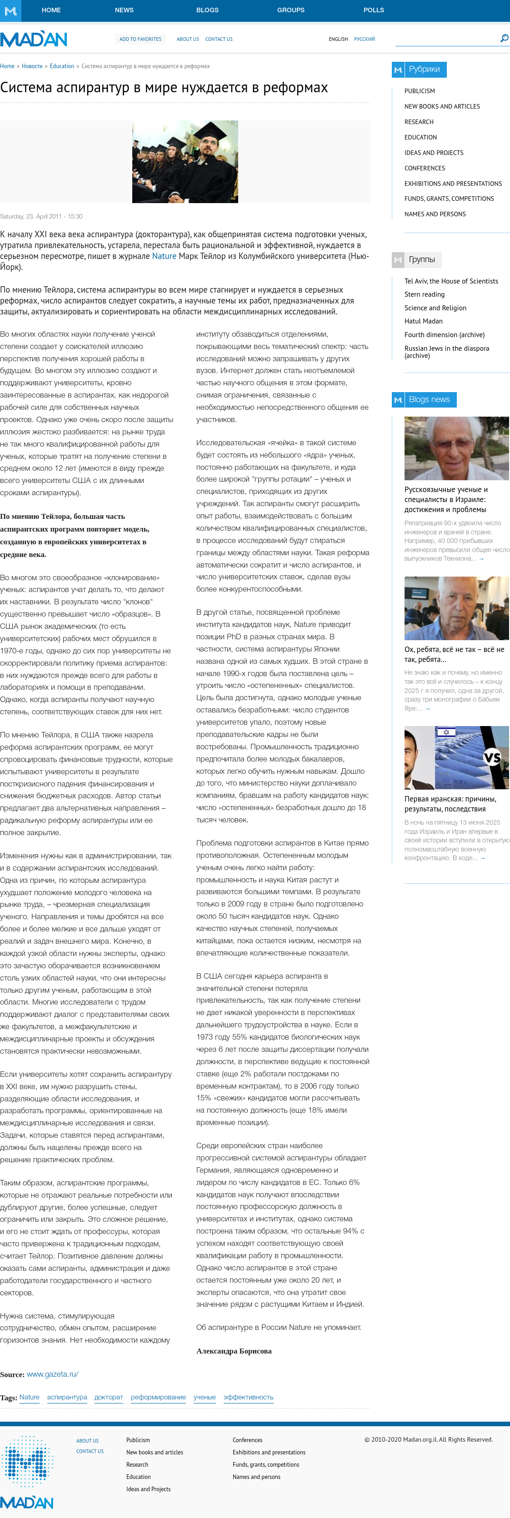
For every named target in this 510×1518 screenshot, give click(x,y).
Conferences (425, 168)
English (338, 39)
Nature (164, 255)
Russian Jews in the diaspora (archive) (447, 352)
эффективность (249, 1397)
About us (188, 39)
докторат (109, 1397)
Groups (291, 11)
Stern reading (425, 294)
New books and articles (442, 106)
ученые (205, 1397)
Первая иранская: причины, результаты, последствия (450, 804)
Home (51, 11)
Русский (364, 39)
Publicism (420, 91)
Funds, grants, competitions (449, 198)
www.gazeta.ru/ (53, 1374)
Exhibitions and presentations (453, 183)
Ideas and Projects (434, 153)
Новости (32, 66)
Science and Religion (435, 308)
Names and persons (435, 214)
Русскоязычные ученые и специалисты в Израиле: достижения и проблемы (446, 499)
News (124, 11)
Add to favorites (140, 39)
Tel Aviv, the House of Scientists (451, 281)
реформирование (158, 1397)
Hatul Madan (424, 321)
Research (419, 122)
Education (62, 66)
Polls (374, 11)
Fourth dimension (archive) (445, 334)
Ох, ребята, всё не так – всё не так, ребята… (455, 654)
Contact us (219, 39)
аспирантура (67, 1397)
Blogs (207, 11)
